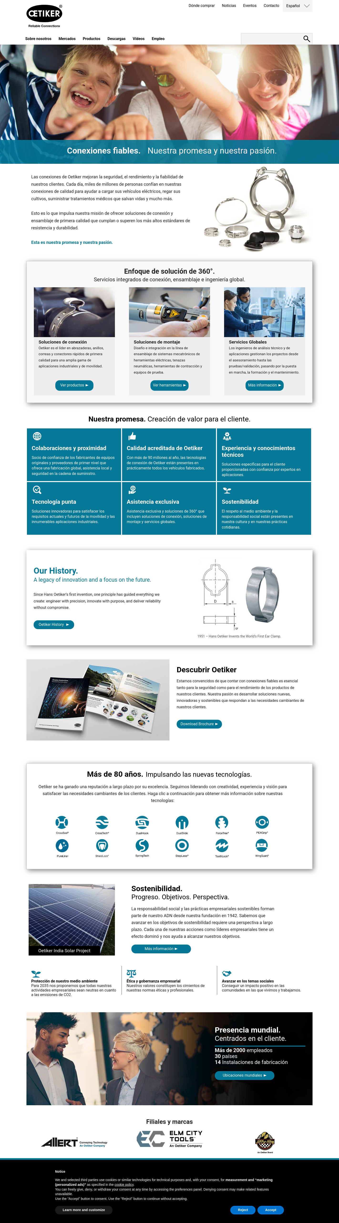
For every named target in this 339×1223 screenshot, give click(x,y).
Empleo (158, 38)
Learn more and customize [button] (84, 1210)
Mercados (67, 38)
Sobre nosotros (38, 38)
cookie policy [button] (124, 1185)
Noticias (229, 5)
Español (293, 6)
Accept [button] (270, 1210)
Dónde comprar (202, 5)
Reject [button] (243, 1210)
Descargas (117, 38)
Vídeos (139, 38)
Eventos (250, 5)
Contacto (271, 5)
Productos (91, 38)
